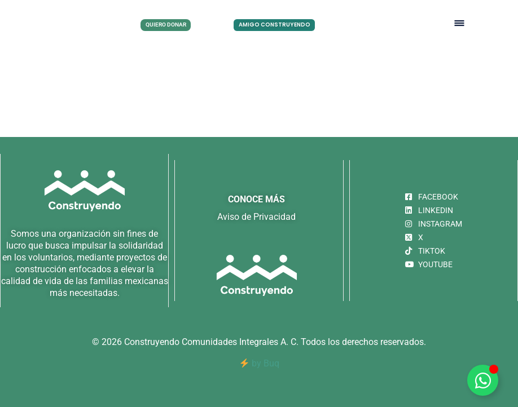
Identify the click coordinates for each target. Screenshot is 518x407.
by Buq (259, 363)
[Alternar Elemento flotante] (482, 380)
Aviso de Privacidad (256, 216)
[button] (459, 24)
